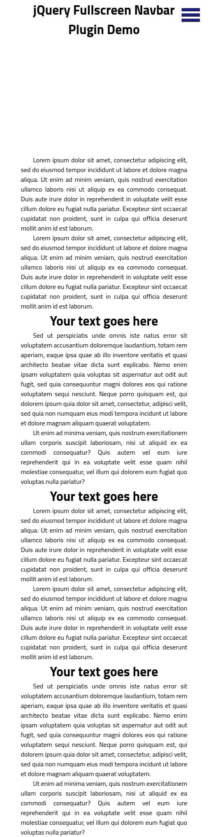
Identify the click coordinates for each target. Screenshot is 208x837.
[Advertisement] (104, 96)
